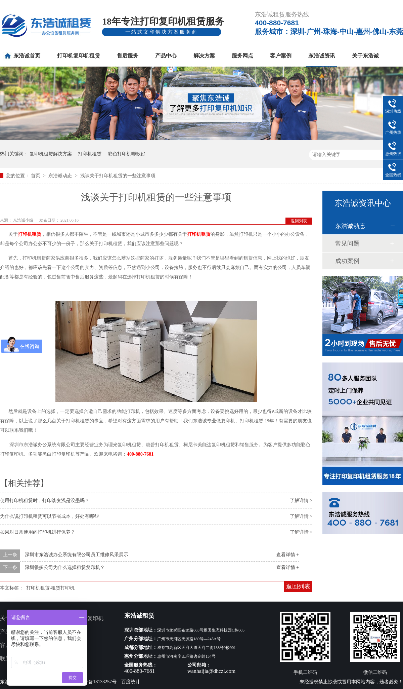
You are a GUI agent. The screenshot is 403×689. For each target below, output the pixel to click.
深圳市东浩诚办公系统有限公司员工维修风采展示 (76, 554)
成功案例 (347, 261)
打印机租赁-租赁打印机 (50, 587)
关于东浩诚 (365, 56)
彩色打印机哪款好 (126, 153)
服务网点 (242, 56)
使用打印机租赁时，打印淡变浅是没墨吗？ (44, 500)
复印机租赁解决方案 (51, 153)
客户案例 (281, 56)
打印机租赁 (89, 153)
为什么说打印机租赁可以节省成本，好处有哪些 (49, 516)
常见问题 (347, 243)
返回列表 (299, 221)
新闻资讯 (71, 645)
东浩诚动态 (60, 175)
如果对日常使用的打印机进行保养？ (37, 532)
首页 (36, 175)
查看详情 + (287, 554)
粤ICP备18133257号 (97, 681)
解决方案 (204, 56)
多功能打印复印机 (81, 618)
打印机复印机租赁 (78, 56)
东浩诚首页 (26, 56)
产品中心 (166, 56)
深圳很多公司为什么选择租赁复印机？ (65, 567)
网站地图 (71, 658)
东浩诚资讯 (321, 56)
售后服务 (127, 56)
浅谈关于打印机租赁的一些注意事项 (117, 175)
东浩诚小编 (23, 220)
